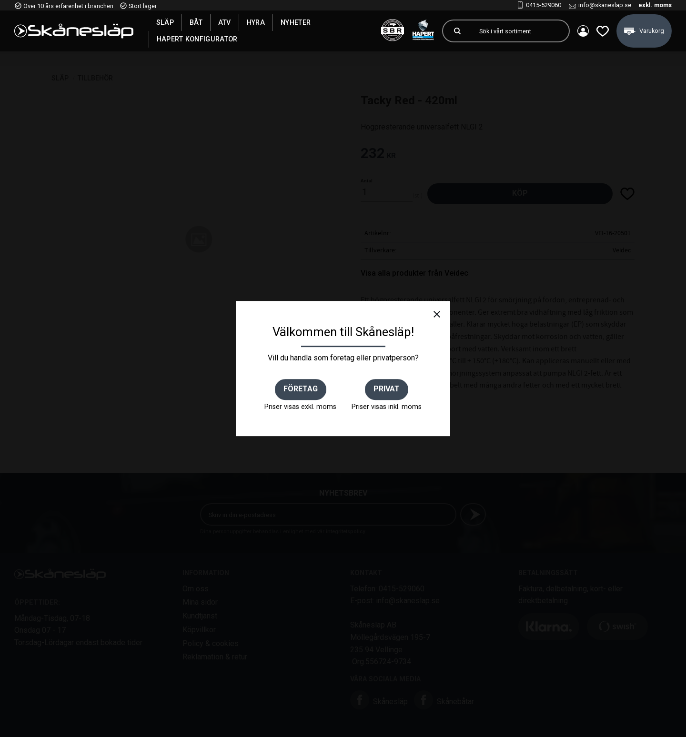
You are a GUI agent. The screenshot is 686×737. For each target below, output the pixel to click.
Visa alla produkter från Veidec (414, 273)
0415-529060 (543, 5)
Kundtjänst (199, 615)
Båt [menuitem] (196, 22)
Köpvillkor (199, 629)
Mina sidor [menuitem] (583, 31)
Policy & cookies (210, 643)
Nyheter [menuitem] (296, 22)
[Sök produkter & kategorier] (520, 30)
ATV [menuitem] (224, 22)
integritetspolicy (345, 531)
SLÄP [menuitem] (165, 22)
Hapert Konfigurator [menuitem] (197, 39)
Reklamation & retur (214, 656)
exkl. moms (655, 5)
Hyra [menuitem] (256, 22)
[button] (602, 31)
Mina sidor (200, 602)
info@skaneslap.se (604, 5)
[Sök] (457, 30)
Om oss (195, 588)
